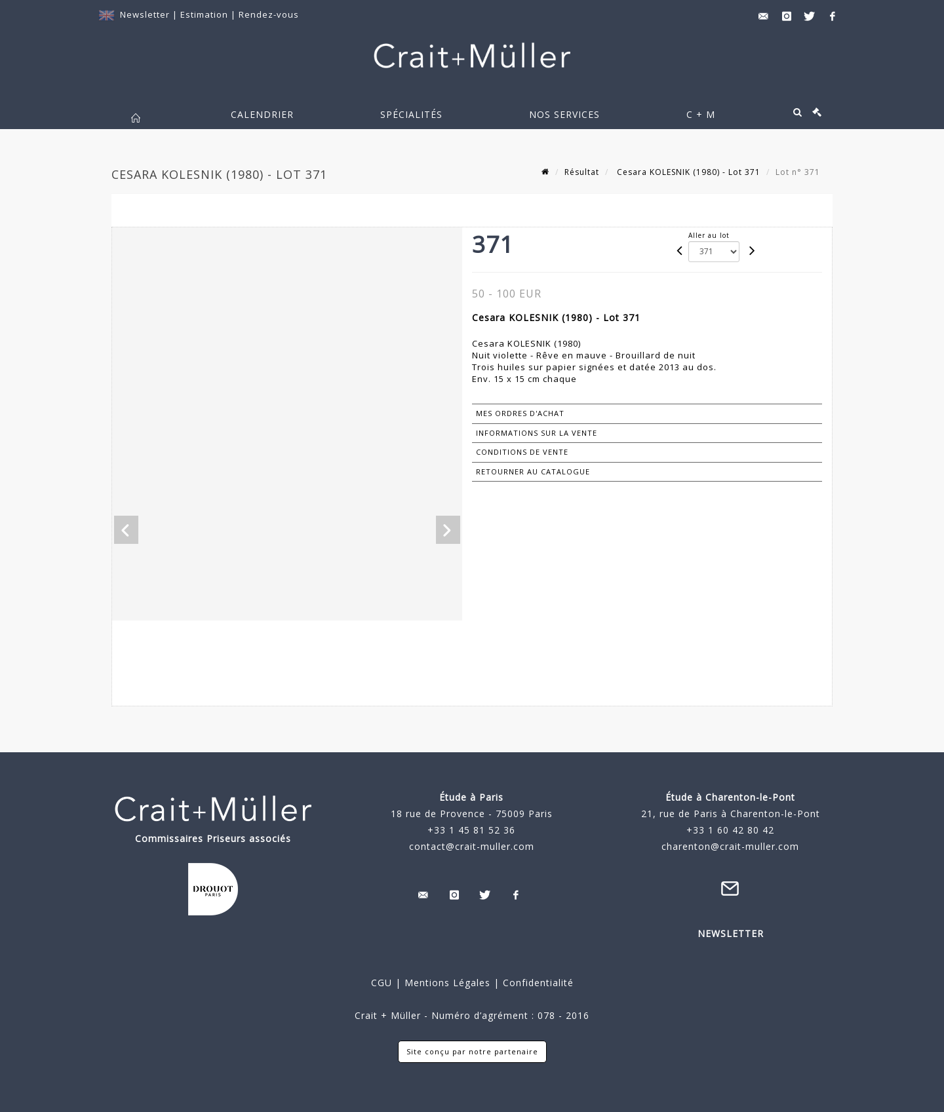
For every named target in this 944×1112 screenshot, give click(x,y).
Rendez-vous (269, 14)
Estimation (205, 14)
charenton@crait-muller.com (730, 846)
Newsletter (145, 14)
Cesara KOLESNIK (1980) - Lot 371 (687, 172)
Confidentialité (537, 982)
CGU (381, 982)
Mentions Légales (447, 982)
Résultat (581, 172)
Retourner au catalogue (533, 471)
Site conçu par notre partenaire (472, 1051)
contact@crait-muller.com (471, 846)
